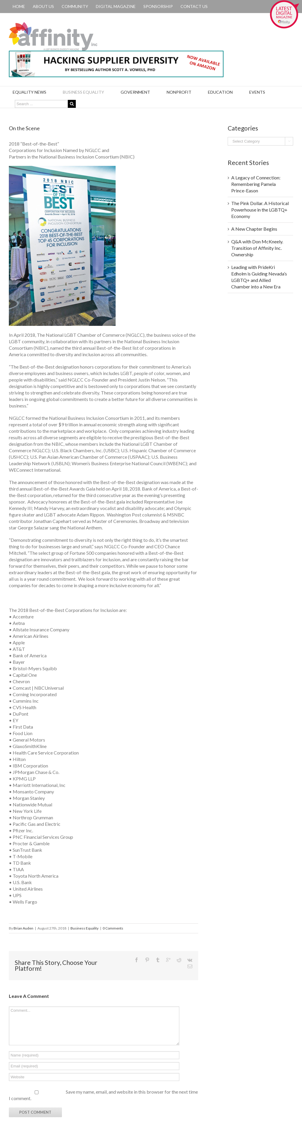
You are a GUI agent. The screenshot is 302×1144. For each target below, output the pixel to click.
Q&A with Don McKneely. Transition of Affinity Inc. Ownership (257, 248)
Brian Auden (23, 928)
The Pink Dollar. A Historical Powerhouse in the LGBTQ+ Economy (260, 209)
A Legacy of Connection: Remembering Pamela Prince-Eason (255, 184)
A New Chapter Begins (254, 229)
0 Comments (113, 928)
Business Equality (84, 928)
